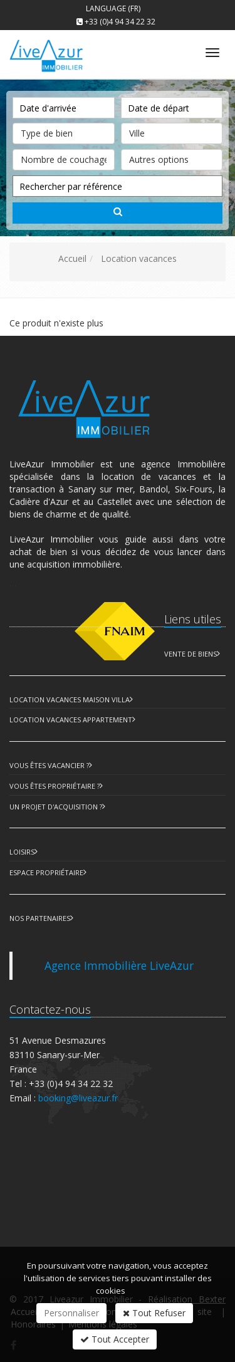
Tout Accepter (114, 1339)
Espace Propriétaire (46, 872)
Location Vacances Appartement (70, 719)
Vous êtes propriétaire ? (54, 786)
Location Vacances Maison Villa (69, 699)
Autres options (172, 157)
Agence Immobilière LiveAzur (119, 965)
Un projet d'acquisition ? (55, 806)
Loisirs (21, 851)
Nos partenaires (39, 918)
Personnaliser (71, 1313)
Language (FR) (113, 8)
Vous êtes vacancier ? (49, 765)
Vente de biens (190, 653)
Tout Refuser (154, 1313)
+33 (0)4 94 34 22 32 (120, 21)
